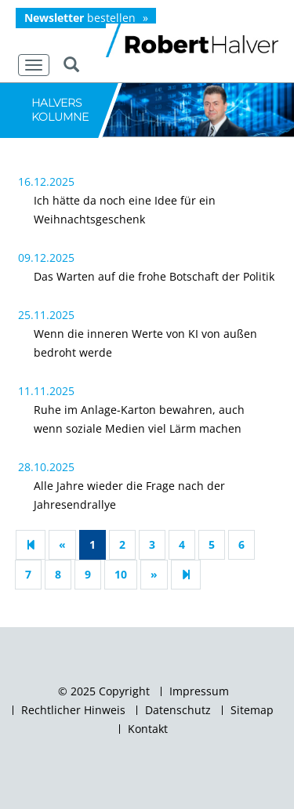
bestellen (80, 17)
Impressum (199, 691)
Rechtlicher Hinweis (73, 710)
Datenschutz (178, 710)
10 (120, 574)
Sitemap (252, 710)
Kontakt (148, 729)
